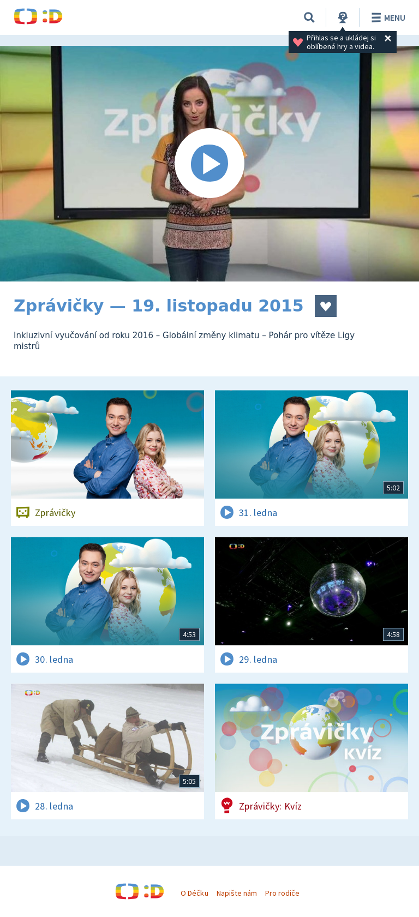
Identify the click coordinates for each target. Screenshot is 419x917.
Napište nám (237, 893)
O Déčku (194, 893)
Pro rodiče (282, 893)
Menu (386, 17)
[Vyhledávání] (309, 17)
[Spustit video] (209, 163)
